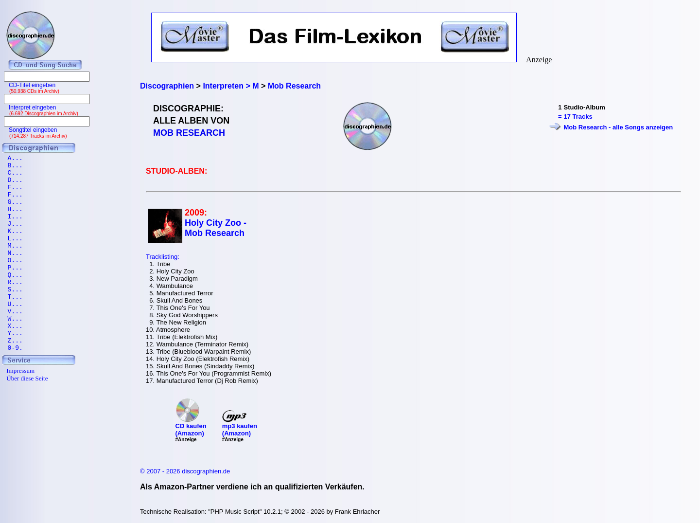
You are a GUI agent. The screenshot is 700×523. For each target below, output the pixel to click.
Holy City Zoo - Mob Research (215, 228)
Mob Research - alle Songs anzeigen (618, 127)
